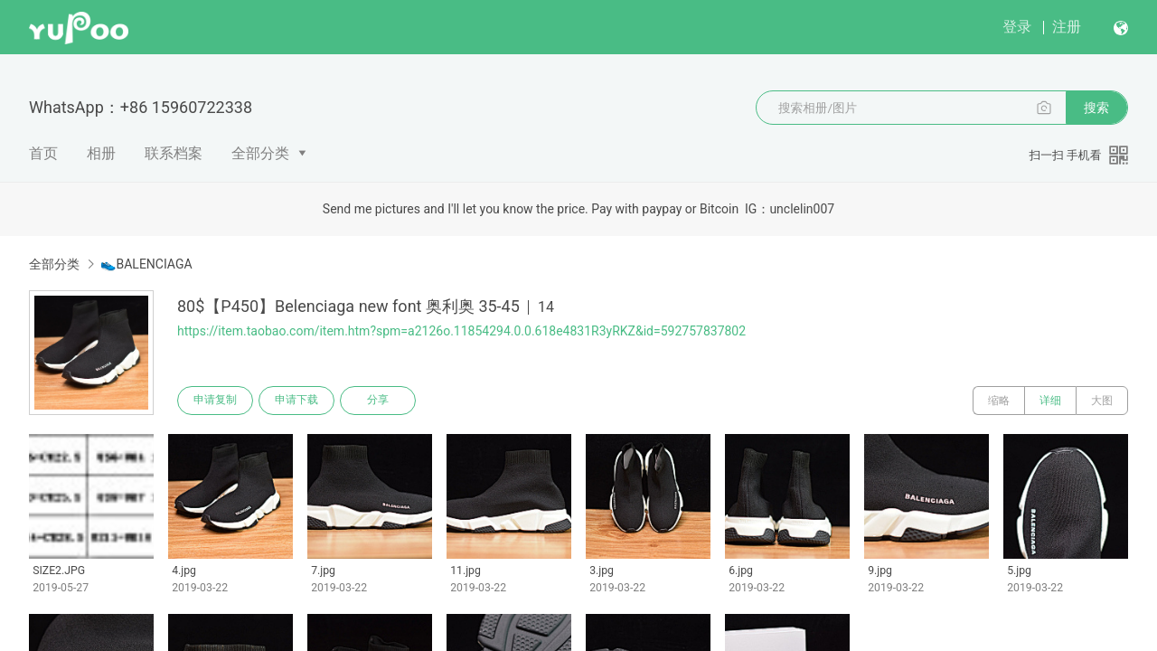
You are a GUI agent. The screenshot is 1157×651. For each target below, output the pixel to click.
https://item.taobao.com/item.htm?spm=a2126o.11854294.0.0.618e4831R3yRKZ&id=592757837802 (461, 331)
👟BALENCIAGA (146, 264)
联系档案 (173, 153)
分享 (378, 400)
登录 (1016, 26)
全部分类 (260, 153)
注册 (1066, 26)
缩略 (999, 400)
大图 (1102, 400)
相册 (101, 153)
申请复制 (215, 400)
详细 (1050, 400)
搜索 (1096, 107)
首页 (43, 153)
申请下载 (296, 400)
